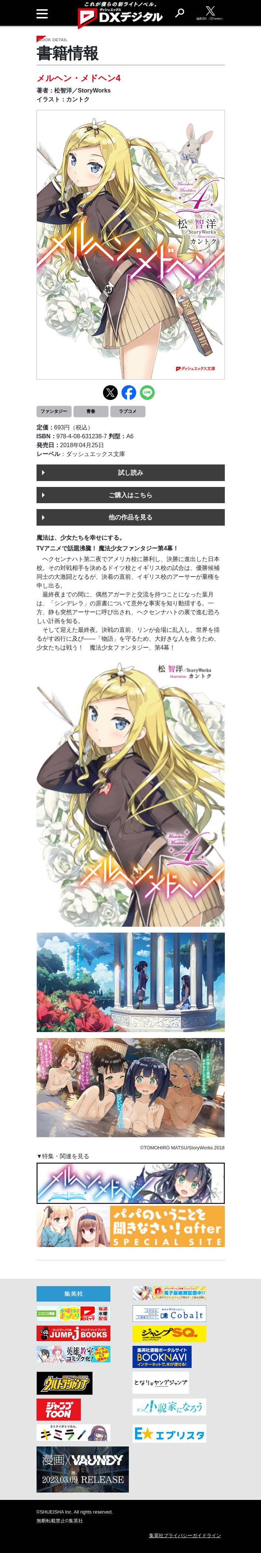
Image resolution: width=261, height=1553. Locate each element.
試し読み (130, 472)
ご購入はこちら (130, 495)
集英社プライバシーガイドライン (185, 1535)
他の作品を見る (130, 517)
